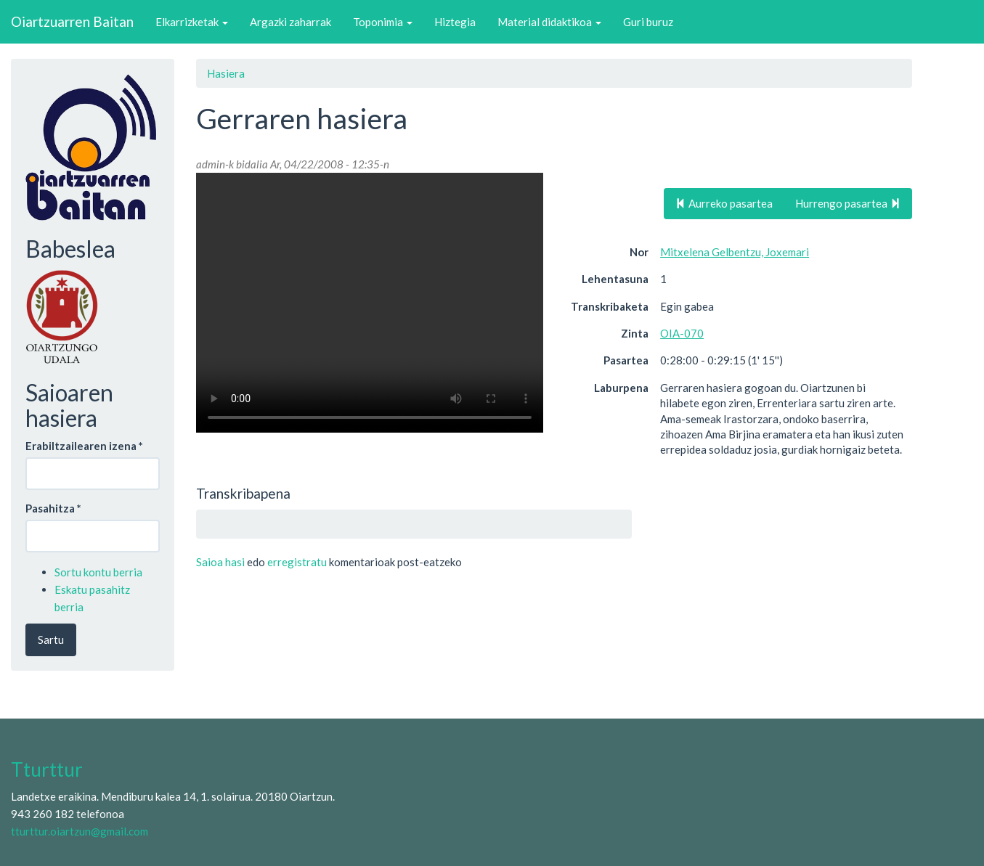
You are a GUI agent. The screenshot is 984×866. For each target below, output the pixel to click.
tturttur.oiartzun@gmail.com (79, 831)
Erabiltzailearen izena (84, 445)
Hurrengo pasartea (847, 203)
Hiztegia (455, 21)
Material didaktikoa (549, 21)
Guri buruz (648, 21)
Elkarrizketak (191, 21)
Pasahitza (53, 508)
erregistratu (297, 561)
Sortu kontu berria (98, 572)
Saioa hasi (220, 561)
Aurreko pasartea (724, 203)
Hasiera (226, 73)
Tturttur (47, 769)
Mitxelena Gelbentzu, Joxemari (734, 251)
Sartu (51, 639)
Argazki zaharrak (290, 21)
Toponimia (382, 21)
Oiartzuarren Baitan (72, 21)
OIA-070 (682, 333)
